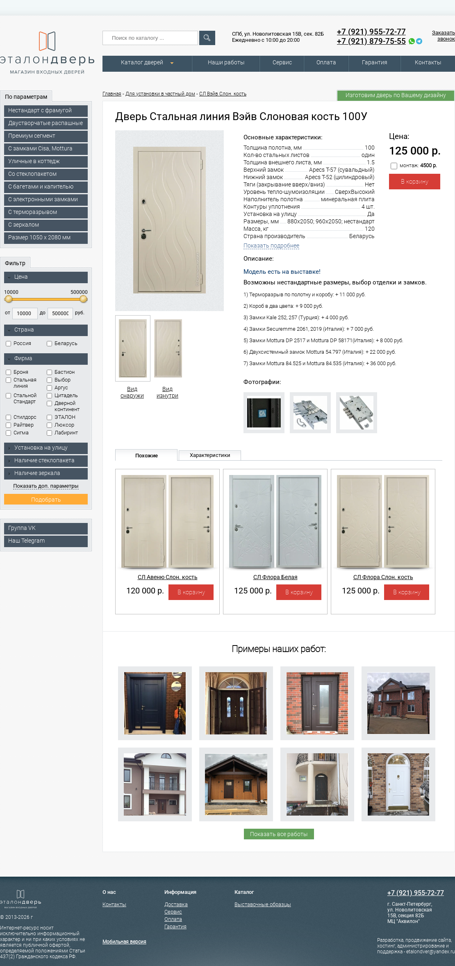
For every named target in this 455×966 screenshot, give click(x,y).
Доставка (176, 904)
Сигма (17, 433)
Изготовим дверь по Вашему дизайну (396, 95)
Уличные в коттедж (34, 161)
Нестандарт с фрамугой (40, 110)
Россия (18, 343)
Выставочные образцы (262, 904)
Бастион (61, 372)
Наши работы (226, 62)
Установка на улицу (37, 447)
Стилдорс (21, 417)
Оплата (326, 62)
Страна (20, 330)
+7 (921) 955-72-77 (371, 31)
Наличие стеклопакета (41, 460)
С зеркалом (23, 224)
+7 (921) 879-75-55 (371, 41)
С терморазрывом (32, 212)
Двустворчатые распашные (45, 123)
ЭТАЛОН (61, 417)
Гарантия (374, 62)
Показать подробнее (271, 245)
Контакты (428, 62)
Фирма (19, 358)
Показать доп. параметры (45, 486)
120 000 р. (145, 591)
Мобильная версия (124, 942)
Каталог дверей (142, 62)
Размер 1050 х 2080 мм (39, 237)
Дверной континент (63, 406)
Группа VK (22, 528)
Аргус (57, 387)
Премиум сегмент (31, 135)
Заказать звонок (443, 36)
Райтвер (20, 425)
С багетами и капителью (40, 186)
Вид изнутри (167, 357)
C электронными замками (43, 199)
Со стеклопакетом (32, 173)
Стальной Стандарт (21, 398)
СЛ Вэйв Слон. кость (222, 94)
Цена (17, 277)
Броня (17, 372)
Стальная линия (21, 383)
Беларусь (62, 343)
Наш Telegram (26, 540)
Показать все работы (279, 834)
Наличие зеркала (33, 473)
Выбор (59, 380)
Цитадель (62, 395)
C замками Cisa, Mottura (40, 148)
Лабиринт (62, 433)
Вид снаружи (132, 357)
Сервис (282, 62)
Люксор (60, 425)
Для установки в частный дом (160, 94)
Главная (111, 94)
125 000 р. (253, 591)
